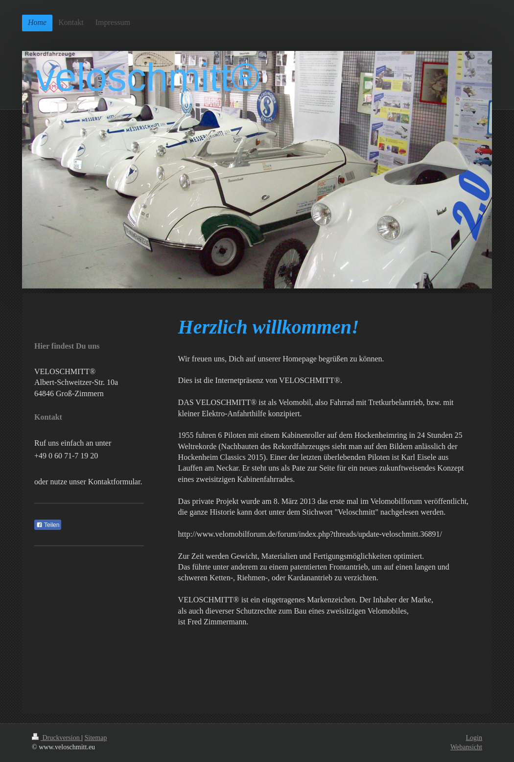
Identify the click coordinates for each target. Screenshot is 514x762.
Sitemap (96, 737)
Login (474, 737)
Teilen (47, 525)
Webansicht (466, 747)
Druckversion (56, 737)
